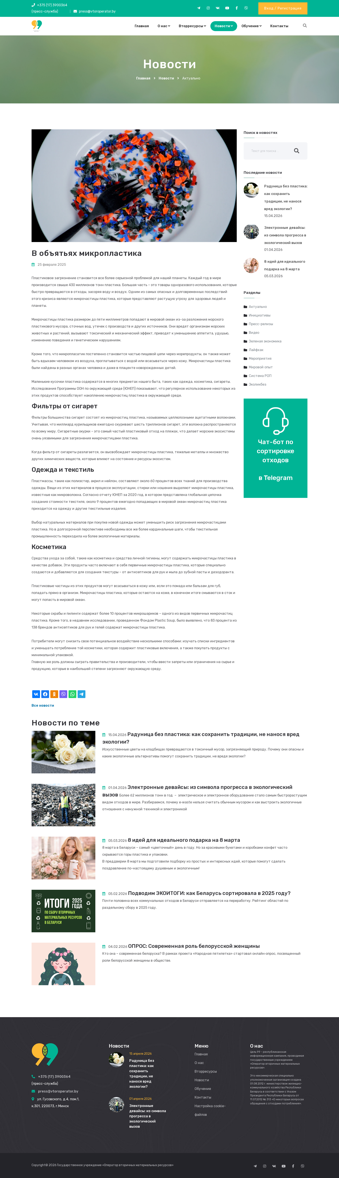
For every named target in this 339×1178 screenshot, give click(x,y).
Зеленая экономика (265, 341)
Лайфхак (256, 350)
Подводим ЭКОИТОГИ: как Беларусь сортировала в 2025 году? (210, 893)
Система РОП (260, 376)
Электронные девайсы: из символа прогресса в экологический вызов (285, 235)
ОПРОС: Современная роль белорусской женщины (194, 946)
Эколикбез (257, 384)
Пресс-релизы (261, 324)
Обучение (251, 26)
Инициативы (259, 315)
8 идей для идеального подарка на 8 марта (185, 840)
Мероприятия (260, 358)
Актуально (258, 307)
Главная (142, 26)
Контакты (279, 26)
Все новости (43, 705)
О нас (164, 26)
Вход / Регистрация (282, 8)
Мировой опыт (261, 367)
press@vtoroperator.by (97, 11)
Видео (254, 333)
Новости (224, 26)
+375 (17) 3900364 (52, 5)
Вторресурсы (192, 26)
